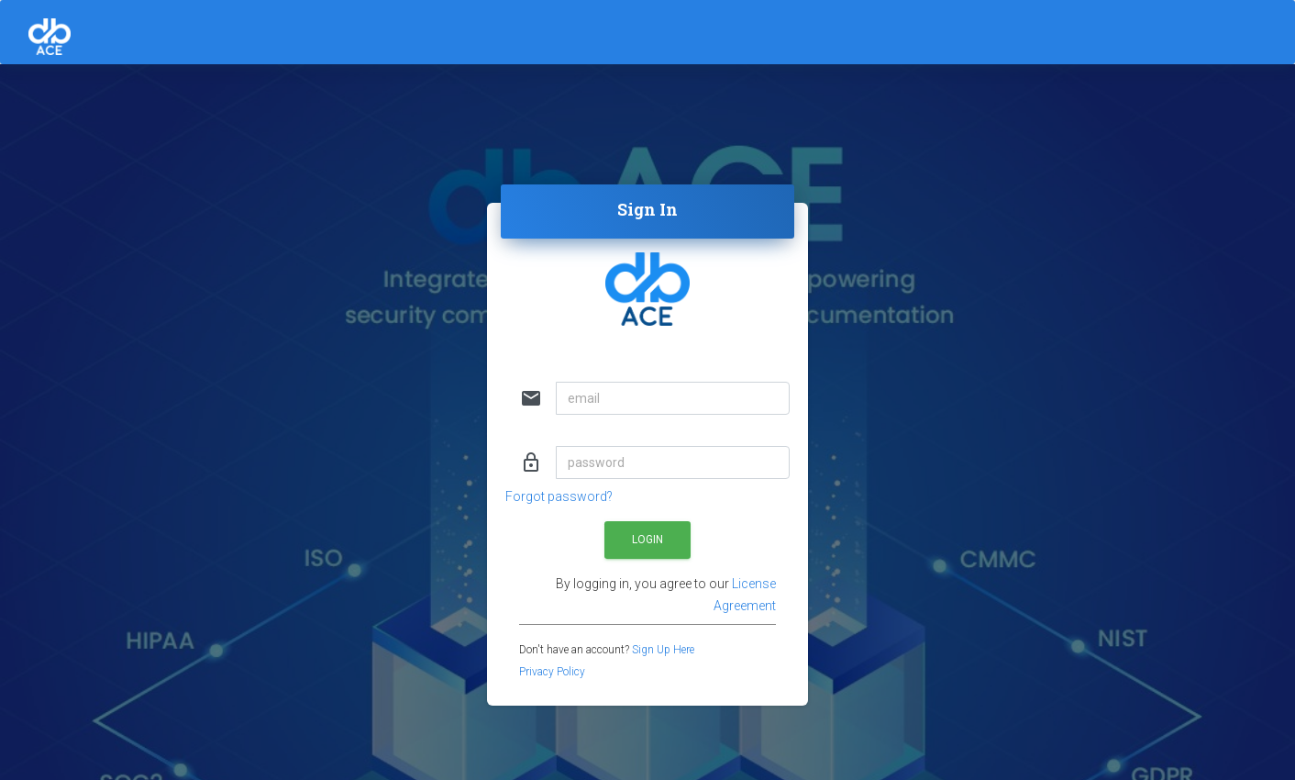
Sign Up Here (663, 649)
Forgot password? (559, 496)
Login (647, 539)
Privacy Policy (552, 671)
